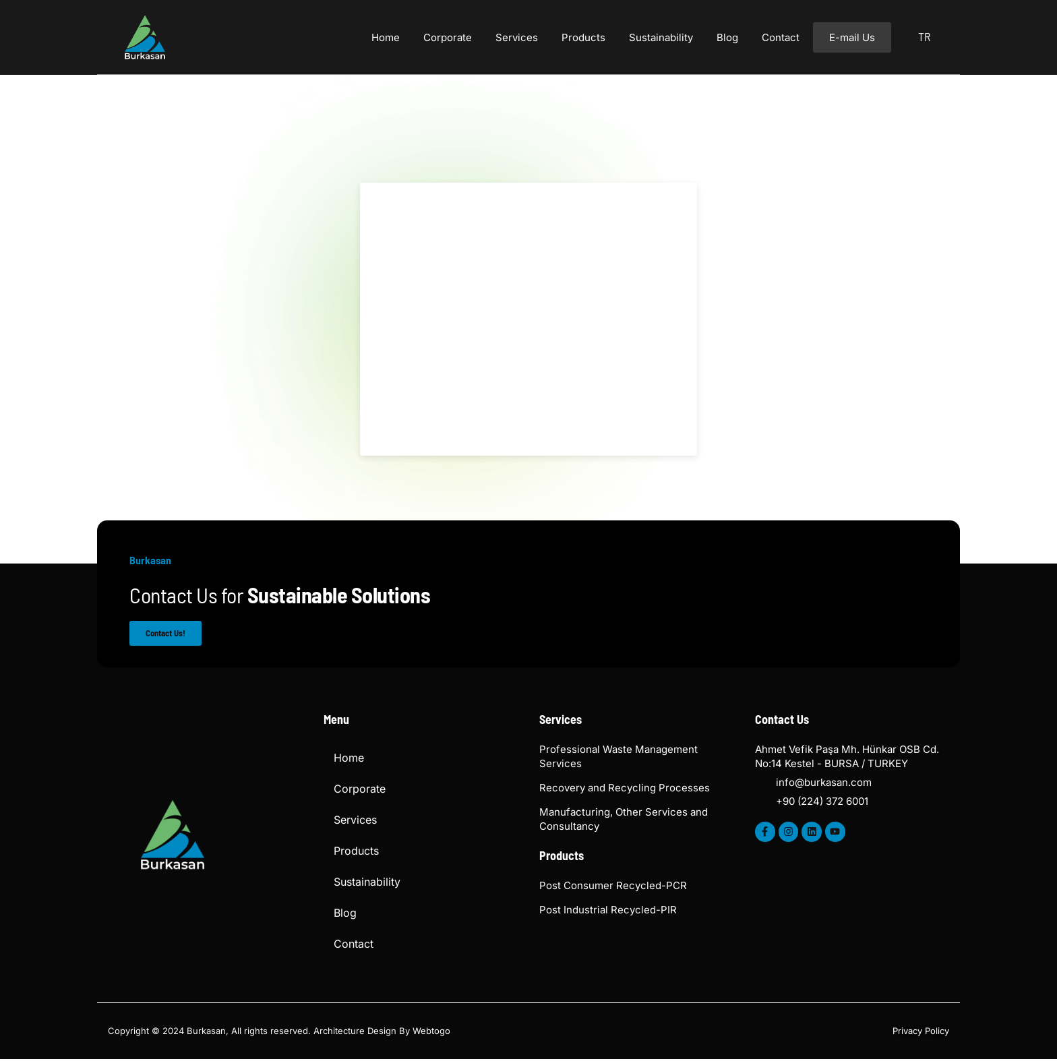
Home (385, 37)
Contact (780, 37)
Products (583, 37)
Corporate (447, 37)
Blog (727, 37)
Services (516, 37)
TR (924, 36)
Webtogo (431, 1032)
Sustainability (661, 37)
